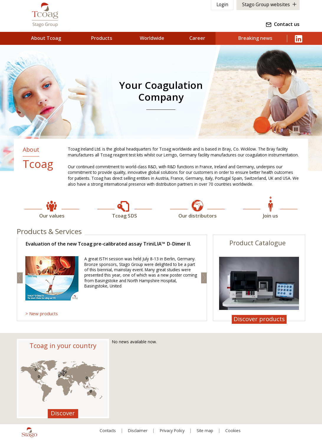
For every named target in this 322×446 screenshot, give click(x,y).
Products (102, 38)
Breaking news (255, 38)
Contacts (107, 430)
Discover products (259, 319)
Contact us (287, 25)
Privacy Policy (172, 430)
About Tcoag (46, 38)
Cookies (233, 430)
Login (222, 4)
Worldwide (152, 38)
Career (197, 38)
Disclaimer (137, 430)
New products (43, 313)
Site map (205, 430)
